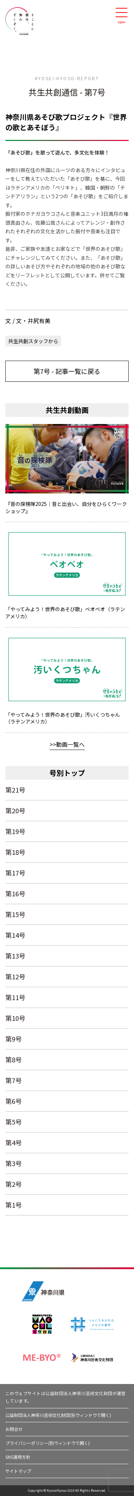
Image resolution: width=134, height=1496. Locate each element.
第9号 (13, 1038)
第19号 (15, 831)
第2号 (13, 1184)
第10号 (15, 1018)
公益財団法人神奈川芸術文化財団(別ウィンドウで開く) (58, 1415)
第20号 (15, 810)
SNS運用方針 (17, 1457)
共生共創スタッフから (33, 341)
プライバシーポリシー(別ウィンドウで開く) (47, 1443)
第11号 (15, 997)
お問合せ (14, 1429)
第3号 (13, 1163)
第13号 (15, 955)
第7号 (13, 1080)
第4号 (13, 1142)
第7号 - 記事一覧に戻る (67, 371)
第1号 (13, 1204)
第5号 (13, 1121)
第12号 (15, 976)
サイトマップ (18, 1471)
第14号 (15, 935)
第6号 (13, 1101)
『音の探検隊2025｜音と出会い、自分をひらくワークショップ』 (66, 507)
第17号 (15, 872)
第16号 (15, 893)
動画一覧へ (70, 744)
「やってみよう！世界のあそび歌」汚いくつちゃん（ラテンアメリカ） (62, 718)
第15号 (15, 914)
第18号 (15, 852)
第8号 (13, 1059)
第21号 (15, 789)
